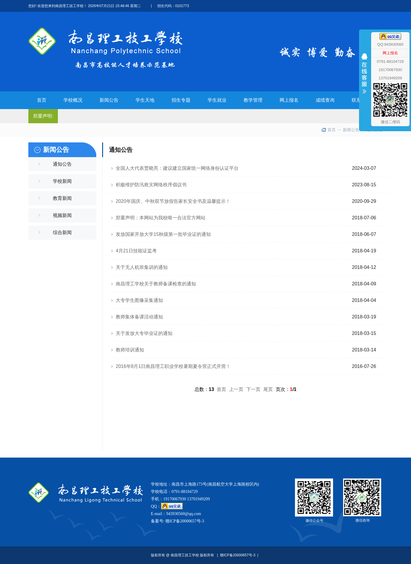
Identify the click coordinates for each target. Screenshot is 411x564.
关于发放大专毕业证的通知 (144, 333)
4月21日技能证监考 (136, 250)
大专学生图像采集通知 (139, 300)
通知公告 (62, 164)
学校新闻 (62, 181)
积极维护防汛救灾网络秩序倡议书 (151, 184)
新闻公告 (348, 129)
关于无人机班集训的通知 (142, 267)
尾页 (268, 389)
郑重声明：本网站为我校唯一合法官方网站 (161, 217)
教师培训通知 (130, 349)
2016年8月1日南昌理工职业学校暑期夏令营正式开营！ (173, 366)
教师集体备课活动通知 (139, 316)
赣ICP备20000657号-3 (184, 521)
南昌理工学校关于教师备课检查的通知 (156, 283)
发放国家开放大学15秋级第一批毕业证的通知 (163, 234)
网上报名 (390, 53)
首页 (331, 129)
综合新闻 (62, 232)
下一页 (253, 389)
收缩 (364, 84)
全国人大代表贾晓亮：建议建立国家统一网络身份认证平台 (177, 168)
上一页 (236, 389)
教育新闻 (62, 198)
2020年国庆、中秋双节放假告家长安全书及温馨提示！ (173, 201)
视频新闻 (62, 215)
